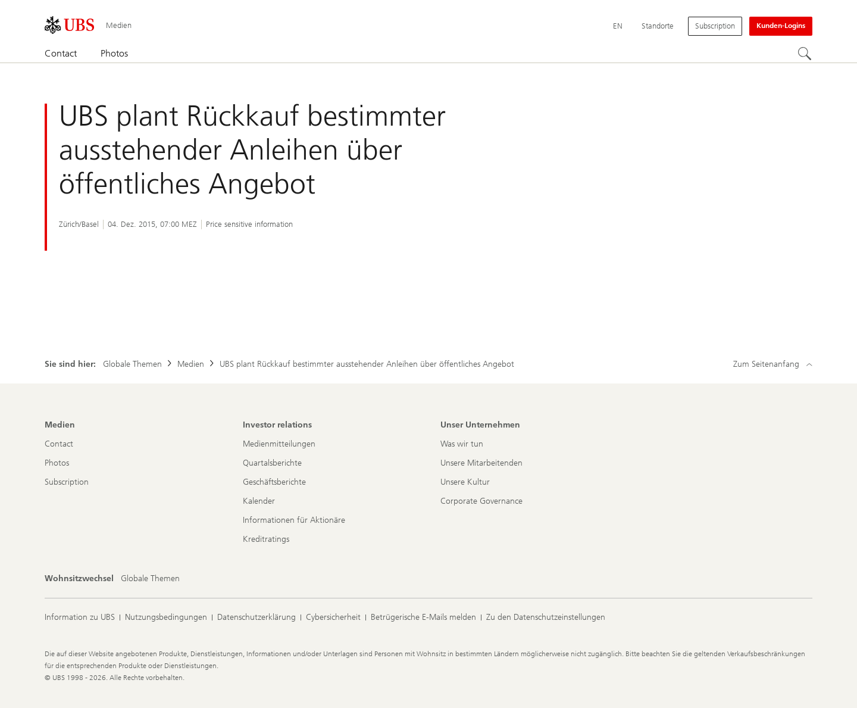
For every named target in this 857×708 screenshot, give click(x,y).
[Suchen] (805, 54)
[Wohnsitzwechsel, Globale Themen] (150, 579)
